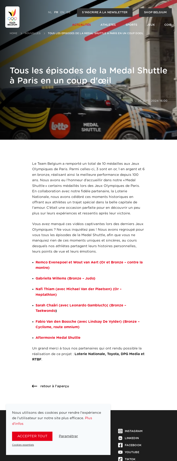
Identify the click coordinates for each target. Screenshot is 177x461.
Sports (131, 25)
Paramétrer (68, 436)
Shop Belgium (155, 12)
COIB (168, 25)
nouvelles (33, 33)
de (69, 12)
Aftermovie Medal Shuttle (58, 337)
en (62, 12)
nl (50, 12)
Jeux (151, 25)
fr (56, 12)
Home (13, 33)
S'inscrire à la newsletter (104, 12)
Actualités (81, 25)
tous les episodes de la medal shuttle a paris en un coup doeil (96, 33)
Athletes (108, 25)
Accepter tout (32, 436)
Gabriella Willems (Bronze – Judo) (65, 278)
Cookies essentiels (23, 445)
